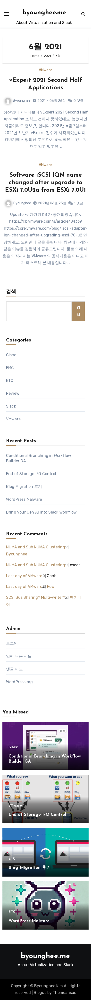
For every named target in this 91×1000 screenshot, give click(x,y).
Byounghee (18, 100)
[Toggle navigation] (6, 14)
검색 (11, 291)
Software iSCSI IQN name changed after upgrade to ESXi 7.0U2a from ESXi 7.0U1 (45, 182)
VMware (45, 70)
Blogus (40, 992)
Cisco (11, 355)
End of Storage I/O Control (31, 473)
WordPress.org (19, 682)
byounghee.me (44, 12)
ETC (10, 380)
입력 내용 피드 (19, 656)
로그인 (12, 643)
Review (12, 393)
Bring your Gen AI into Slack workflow (41, 512)
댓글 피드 (14, 669)
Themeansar (64, 992)
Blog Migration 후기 (24, 486)
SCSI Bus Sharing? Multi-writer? (35, 597)
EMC (10, 367)
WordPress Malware (24, 499)
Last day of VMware (24, 576)
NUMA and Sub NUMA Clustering (35, 547)
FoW (51, 586)
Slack (11, 406)
